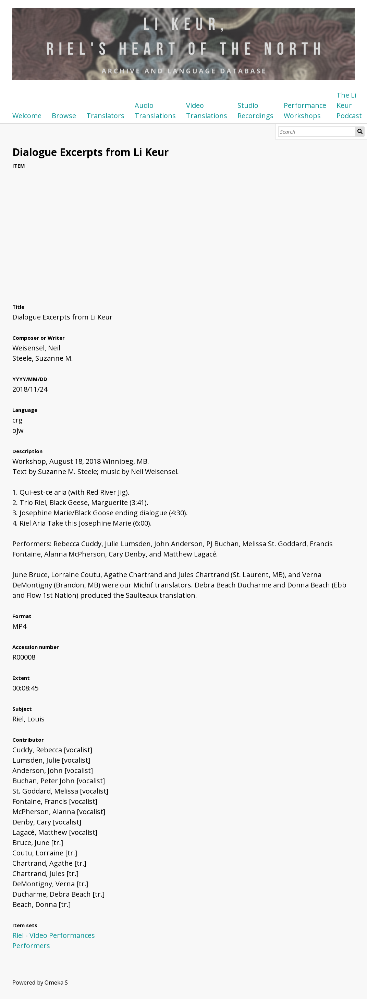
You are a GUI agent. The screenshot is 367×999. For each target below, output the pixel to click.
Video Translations (206, 110)
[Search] (316, 131)
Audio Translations (155, 110)
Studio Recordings (255, 110)
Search (360, 131)
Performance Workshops (305, 110)
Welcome (26, 115)
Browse (64, 115)
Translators (105, 115)
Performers (31, 945)
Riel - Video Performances (53, 935)
